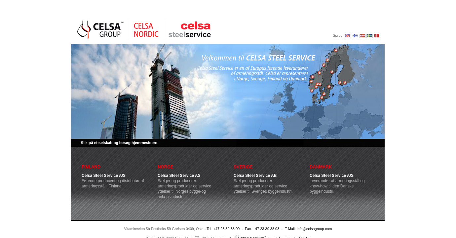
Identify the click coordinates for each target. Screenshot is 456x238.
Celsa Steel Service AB (255, 175)
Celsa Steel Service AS (179, 175)
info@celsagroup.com (314, 229)
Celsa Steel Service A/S (104, 175)
